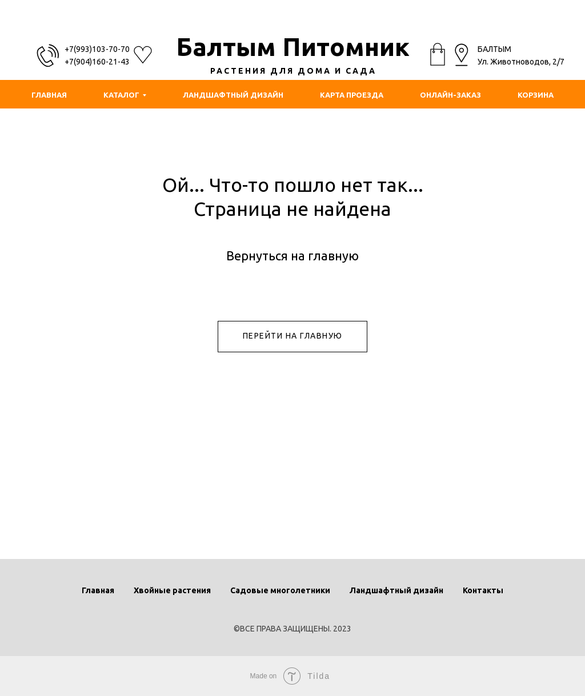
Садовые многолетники (280, 590)
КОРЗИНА (536, 95)
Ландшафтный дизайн (396, 590)
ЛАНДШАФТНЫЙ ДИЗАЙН (233, 95)
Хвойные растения (172, 590)
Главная (98, 590)
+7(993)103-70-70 (97, 49)
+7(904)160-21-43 (97, 61)
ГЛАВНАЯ (49, 95)
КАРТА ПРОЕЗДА (351, 95)
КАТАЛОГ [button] (121, 95)
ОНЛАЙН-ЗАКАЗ (450, 95)
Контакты (483, 590)
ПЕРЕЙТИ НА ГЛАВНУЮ (293, 335)
